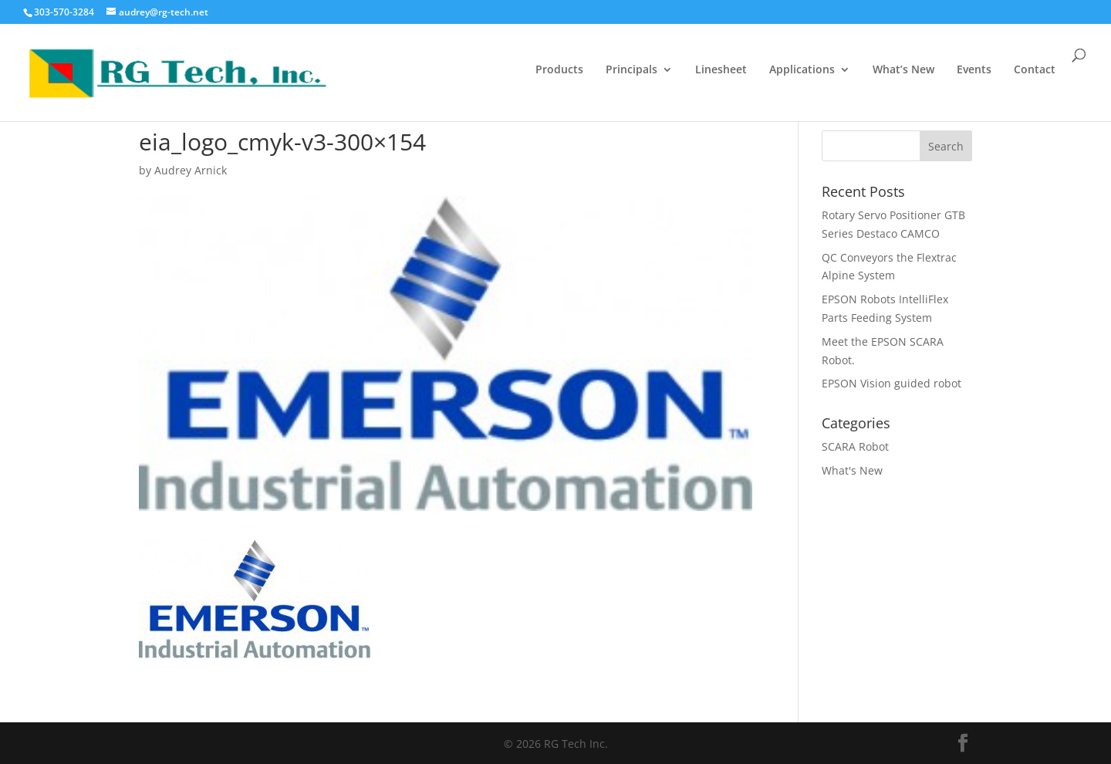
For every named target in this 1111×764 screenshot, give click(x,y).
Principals (631, 70)
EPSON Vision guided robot (891, 383)
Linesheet (721, 70)
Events (974, 70)
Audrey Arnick (190, 170)
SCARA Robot (855, 446)
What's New (852, 470)
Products (559, 70)
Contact (1034, 70)
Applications (802, 70)
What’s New (903, 70)
